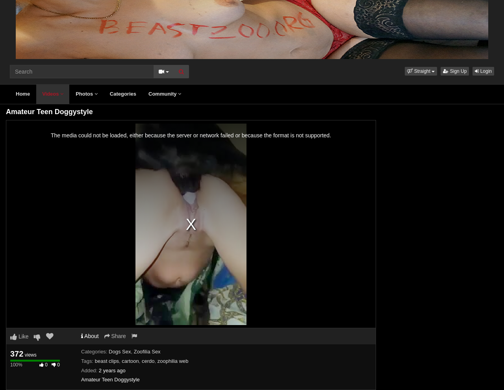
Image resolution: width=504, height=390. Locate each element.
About (90, 336)
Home (23, 94)
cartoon (130, 361)
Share (115, 336)
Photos (87, 94)
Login (483, 71)
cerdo (148, 361)
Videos (52, 94)
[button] (421, 71)
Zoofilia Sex (147, 352)
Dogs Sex (120, 352)
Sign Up (455, 71)
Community (164, 94)
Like (19, 336)
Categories (123, 94)
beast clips (107, 361)
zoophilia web (173, 361)
